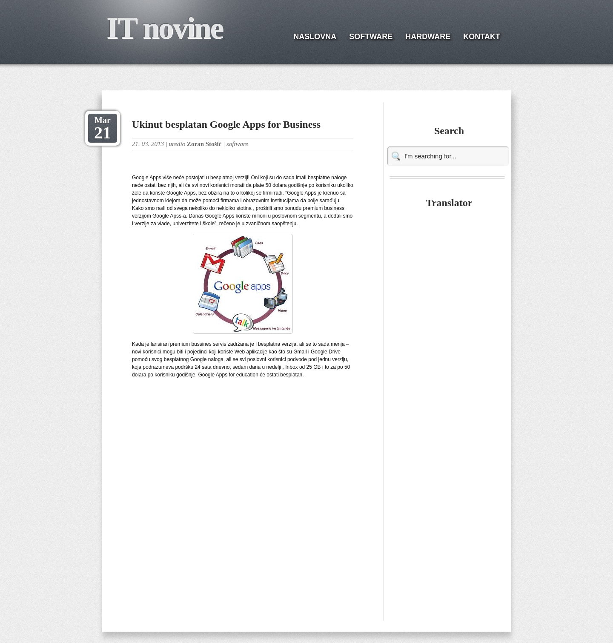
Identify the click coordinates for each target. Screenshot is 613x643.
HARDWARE (427, 36)
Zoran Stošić (204, 144)
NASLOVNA (314, 36)
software (237, 144)
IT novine (164, 28)
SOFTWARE (370, 36)
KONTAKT (481, 36)
